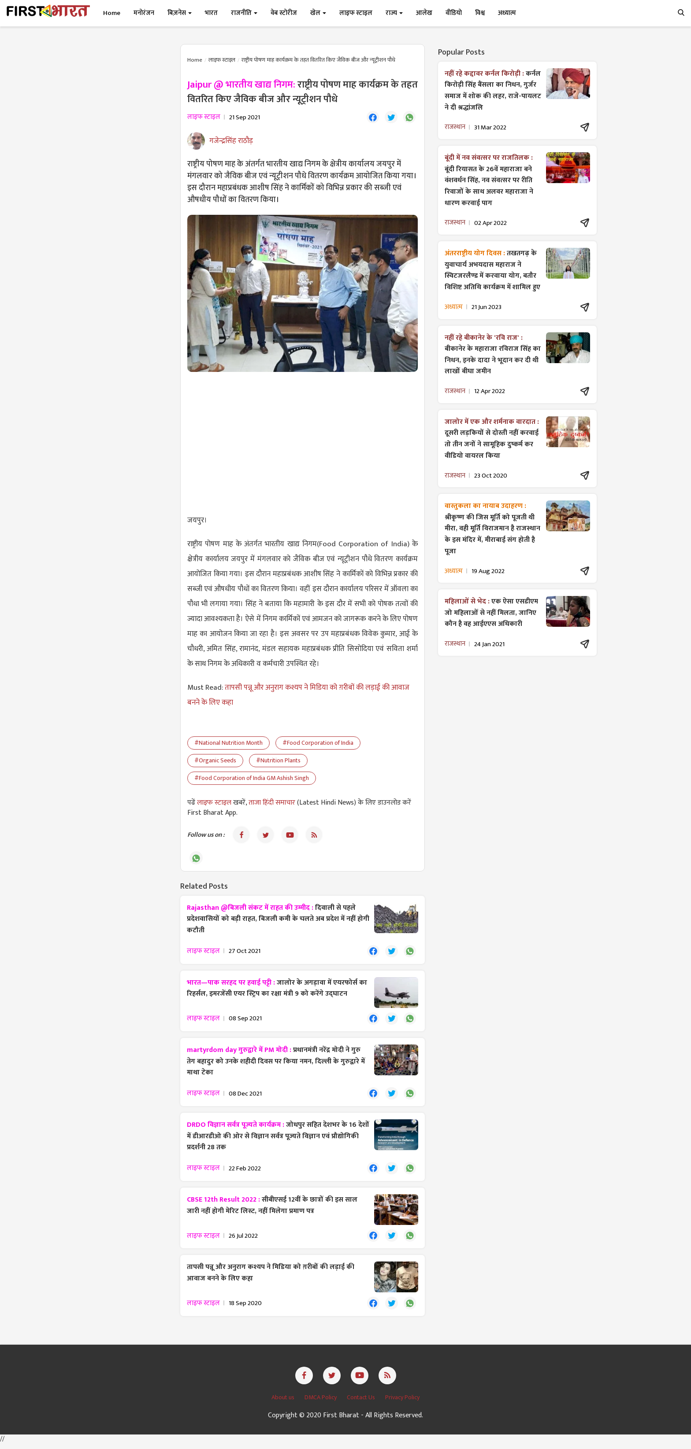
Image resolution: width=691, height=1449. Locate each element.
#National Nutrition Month (228, 744)
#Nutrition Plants (278, 761)
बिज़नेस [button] (179, 12)
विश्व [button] (480, 12)
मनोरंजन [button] (144, 12)
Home (111, 12)
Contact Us (361, 1403)
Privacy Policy (402, 1403)
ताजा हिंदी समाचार (272, 803)
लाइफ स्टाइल (221, 60)
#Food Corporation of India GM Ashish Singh (251, 779)
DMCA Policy (321, 1403)
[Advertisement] (302, 443)
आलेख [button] (424, 12)
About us (283, 1403)
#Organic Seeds (215, 761)
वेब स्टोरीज (284, 12)
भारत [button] (211, 12)
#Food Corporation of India (317, 744)
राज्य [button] (394, 12)
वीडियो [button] (454, 12)
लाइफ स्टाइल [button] (355, 12)
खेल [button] (318, 12)
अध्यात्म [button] (507, 12)
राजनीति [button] (244, 12)
